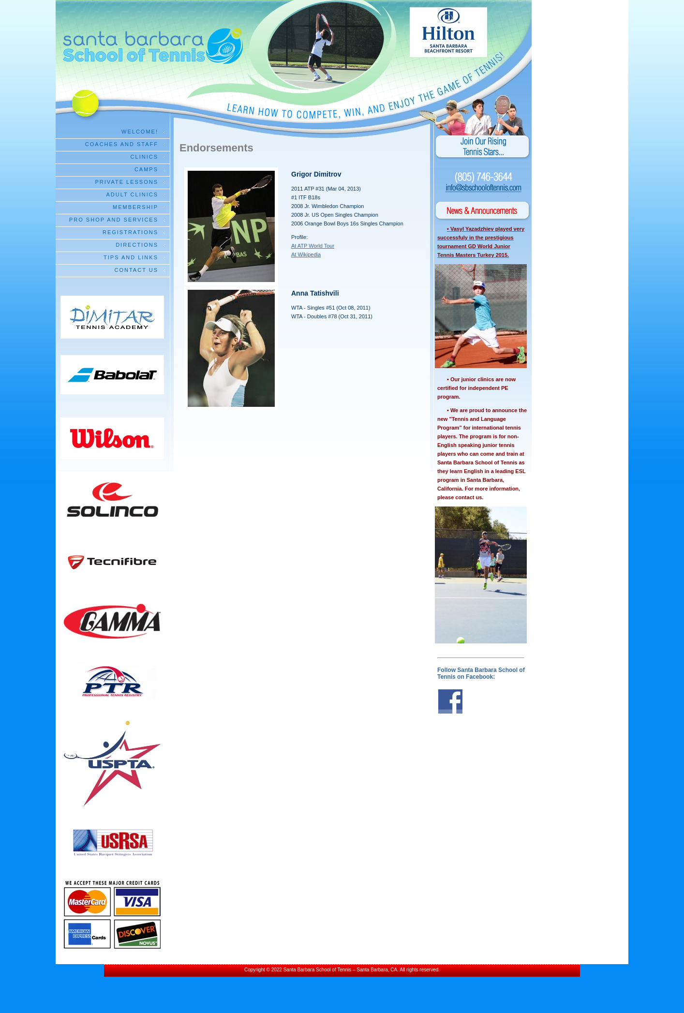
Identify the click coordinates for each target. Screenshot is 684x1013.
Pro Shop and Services (113, 220)
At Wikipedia (306, 254)
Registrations (130, 232)
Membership (135, 207)
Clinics (144, 157)
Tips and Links (131, 257)
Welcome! (139, 131)
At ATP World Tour (312, 246)
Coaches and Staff (121, 144)
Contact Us (137, 270)
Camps (146, 169)
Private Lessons (126, 182)
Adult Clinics (132, 194)
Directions (137, 245)
